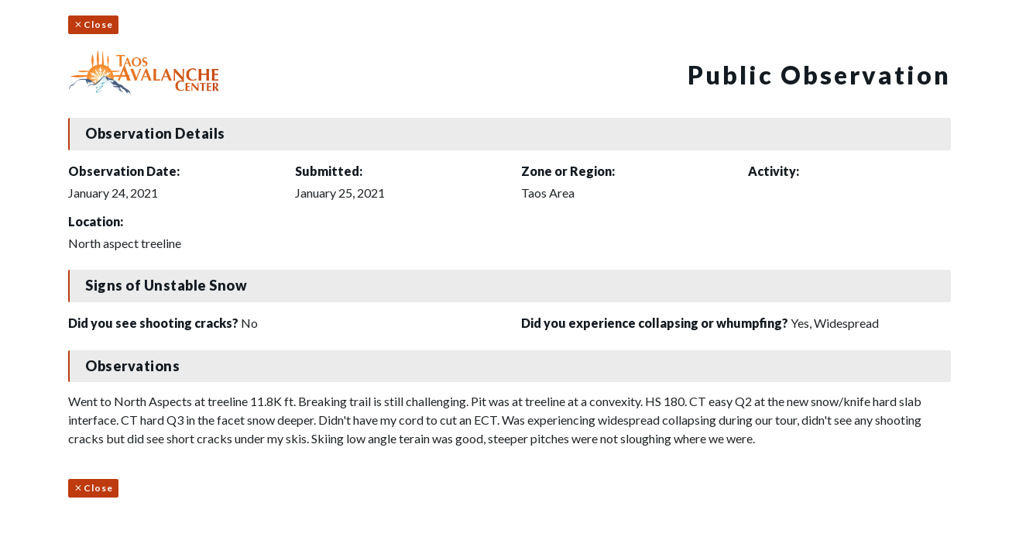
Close (93, 24)
